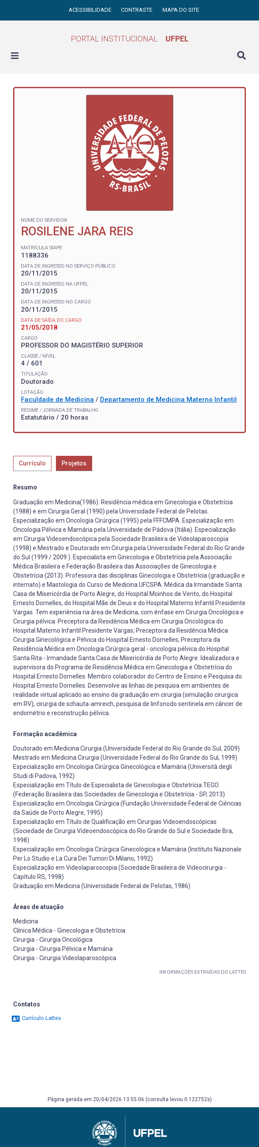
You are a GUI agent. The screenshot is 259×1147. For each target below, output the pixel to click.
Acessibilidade (91, 10)
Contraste (137, 10)
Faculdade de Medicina (57, 399)
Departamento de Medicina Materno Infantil (168, 399)
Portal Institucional (130, 38)
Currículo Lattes (36, 1018)
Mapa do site (180, 10)
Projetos (74, 463)
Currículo (32, 463)
